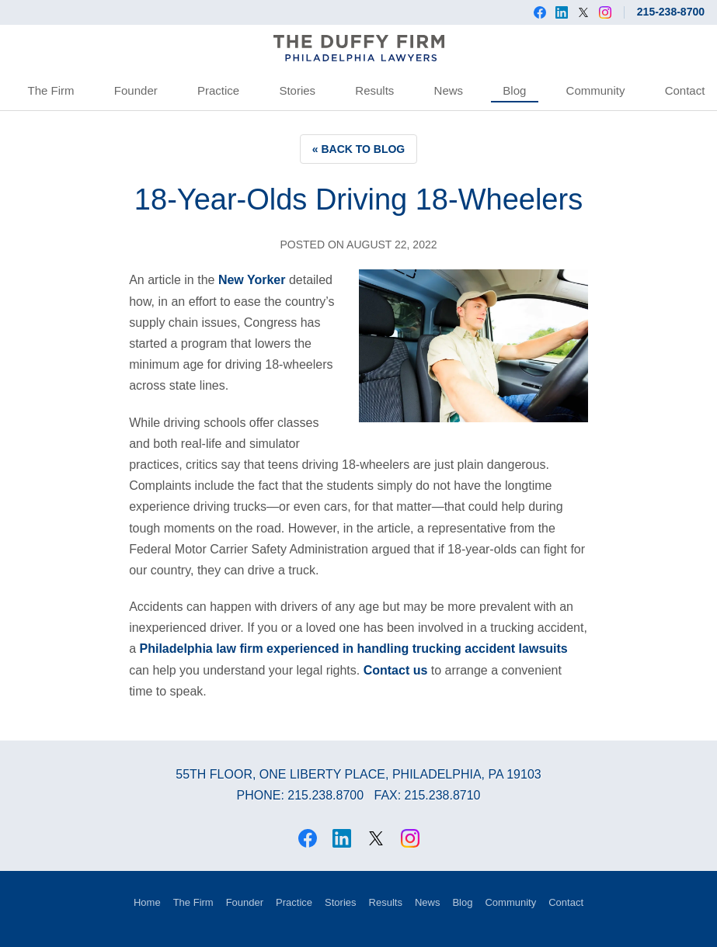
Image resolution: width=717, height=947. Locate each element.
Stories (297, 90)
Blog (514, 90)
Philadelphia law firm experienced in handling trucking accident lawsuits (353, 648)
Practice (218, 90)
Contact (685, 90)
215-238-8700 (671, 11)
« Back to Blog (358, 149)
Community (595, 90)
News (449, 90)
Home (147, 902)
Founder (136, 90)
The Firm (51, 90)
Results (374, 90)
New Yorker (252, 279)
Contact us (396, 670)
